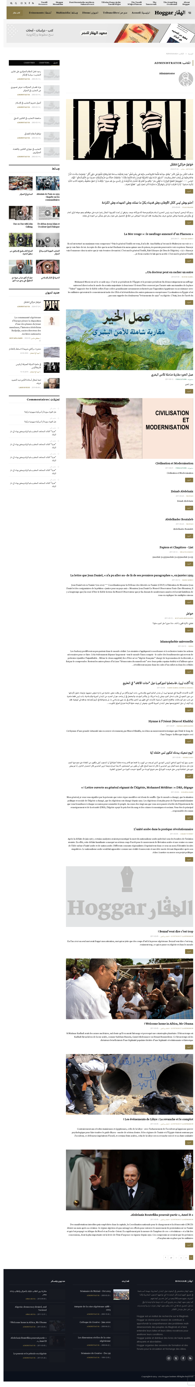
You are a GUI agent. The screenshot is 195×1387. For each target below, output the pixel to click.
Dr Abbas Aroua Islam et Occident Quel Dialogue (45, 225)
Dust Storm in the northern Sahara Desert (78, 3)
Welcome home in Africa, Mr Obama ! (165, 1028)
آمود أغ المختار (31, 353)
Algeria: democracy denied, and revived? (27, 1314)
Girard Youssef (183, 838)
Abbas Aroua (27, 1304)
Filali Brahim (184, 208)
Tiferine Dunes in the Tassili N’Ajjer (107, 3)
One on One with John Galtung (19, 225)
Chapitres (25, 62)
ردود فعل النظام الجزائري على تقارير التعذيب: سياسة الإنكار (22, 73)
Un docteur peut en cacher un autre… (166, 273)
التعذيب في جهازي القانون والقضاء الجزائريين (23, 151)
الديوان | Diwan (87, 12)
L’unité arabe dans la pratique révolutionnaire (160, 833)
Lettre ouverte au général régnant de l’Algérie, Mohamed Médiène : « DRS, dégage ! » (134, 791)
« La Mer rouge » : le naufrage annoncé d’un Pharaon (155, 234)
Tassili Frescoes (39, 3)
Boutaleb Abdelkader (181, 621)
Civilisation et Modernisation (171, 464)
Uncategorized (183, 554)
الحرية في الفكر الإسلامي (47, 277)
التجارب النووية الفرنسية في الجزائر (46, 252)
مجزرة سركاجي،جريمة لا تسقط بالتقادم (21, 348)
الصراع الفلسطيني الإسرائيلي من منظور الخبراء (17, 252)
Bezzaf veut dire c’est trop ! (172, 936)
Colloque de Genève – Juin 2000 (91, 1327)
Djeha (187, 649)
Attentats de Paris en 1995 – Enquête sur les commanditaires (44, 197)
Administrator (163, 73)
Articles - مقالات (183, 169)
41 (168, 1263)
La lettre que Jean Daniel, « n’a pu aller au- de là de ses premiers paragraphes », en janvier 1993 (128, 577)
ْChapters (40, 62)
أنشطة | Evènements (36, 12)
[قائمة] (186, 12)
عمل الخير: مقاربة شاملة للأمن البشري (169, 375)
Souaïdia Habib (184, 796)
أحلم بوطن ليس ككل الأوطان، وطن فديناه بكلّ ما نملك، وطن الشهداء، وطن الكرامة (144, 203)
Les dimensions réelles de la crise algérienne (90, 1345)
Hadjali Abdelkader (181, 729)
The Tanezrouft (147, 3)
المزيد (185, 191)
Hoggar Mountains (54, 3)
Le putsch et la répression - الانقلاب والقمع (173, 941)
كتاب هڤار (13, 13)
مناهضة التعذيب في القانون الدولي (23, 118)
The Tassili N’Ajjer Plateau (131, 3)
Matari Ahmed (184, 239)
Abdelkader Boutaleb (176, 521)
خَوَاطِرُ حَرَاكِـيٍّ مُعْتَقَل (178, 164)
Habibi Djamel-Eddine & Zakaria (177, 691)
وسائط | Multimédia (63, 12)
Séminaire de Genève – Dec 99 (92, 1358)
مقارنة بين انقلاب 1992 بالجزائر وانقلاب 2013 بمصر (24, 1298)
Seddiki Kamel (184, 278)
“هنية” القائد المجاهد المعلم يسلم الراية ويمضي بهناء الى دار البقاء (30, 433)
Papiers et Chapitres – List (173, 549)
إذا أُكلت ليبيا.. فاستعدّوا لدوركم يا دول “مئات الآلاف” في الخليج (154, 686)
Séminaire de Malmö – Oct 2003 (92, 1296)
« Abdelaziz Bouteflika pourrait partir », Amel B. (158, 1220)
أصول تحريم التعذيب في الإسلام (24, 102)
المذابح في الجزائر (22, 194)
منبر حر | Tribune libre (111, 12)
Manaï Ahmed (184, 582)
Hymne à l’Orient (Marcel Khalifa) (167, 724)
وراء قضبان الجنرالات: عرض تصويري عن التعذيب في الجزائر (22, 89)
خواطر (186, 616)
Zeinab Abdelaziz (178, 493)
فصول (52, 62)
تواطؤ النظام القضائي (29, 133)
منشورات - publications (181, 380)
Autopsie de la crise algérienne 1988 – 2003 (89, 1314)
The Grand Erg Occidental (167, 3)
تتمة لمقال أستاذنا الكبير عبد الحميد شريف (22, 381)
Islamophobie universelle (173, 644)
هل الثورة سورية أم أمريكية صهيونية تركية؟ (37, 412)
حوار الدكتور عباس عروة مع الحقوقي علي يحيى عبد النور (18, 279)
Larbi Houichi (20, 388)
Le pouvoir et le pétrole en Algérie (26, 1358)
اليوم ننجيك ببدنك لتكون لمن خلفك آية (168, 756)
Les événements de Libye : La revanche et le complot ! (155, 1124)
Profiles (186, 498)
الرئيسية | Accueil (137, 12)
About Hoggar (182, 3)
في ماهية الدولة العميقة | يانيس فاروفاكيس (24, 366)
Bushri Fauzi (184, 761)
